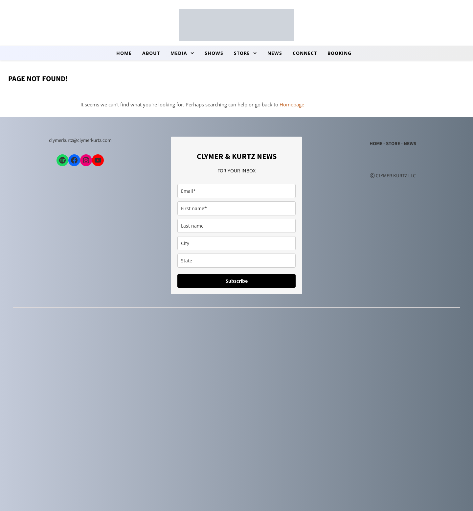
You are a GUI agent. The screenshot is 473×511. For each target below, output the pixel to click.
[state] (236, 261)
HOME (376, 143)
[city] (236, 243)
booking (339, 53)
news (274, 53)
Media (178, 53)
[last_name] (236, 226)
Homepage (292, 104)
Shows (214, 53)
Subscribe (237, 281)
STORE (393, 143)
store (242, 53)
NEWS (410, 143)
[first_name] (236, 208)
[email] (236, 191)
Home (124, 53)
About (151, 53)
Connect (305, 53)
